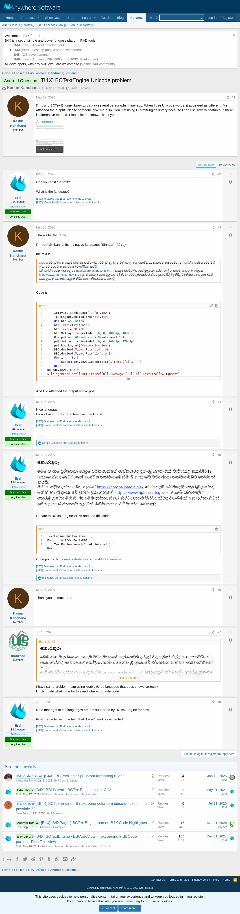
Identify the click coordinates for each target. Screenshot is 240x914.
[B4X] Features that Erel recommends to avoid (63, 198)
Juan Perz (22, 813)
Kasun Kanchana (23, 87)
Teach (105, 17)
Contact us (158, 879)
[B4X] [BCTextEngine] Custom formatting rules (83, 776)
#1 (233, 97)
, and (67, 577)
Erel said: (45, 641)
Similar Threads (80, 88)
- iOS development (31, 54)
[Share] (227, 97)
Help (216, 879)
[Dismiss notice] (233, 35)
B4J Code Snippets (65, 780)
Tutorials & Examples (52, 827)
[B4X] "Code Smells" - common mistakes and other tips (69, 202)
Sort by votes (226, 164)
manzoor (18, 656)
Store (71, 17)
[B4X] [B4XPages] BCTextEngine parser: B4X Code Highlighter (94, 823)
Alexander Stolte (26, 780)
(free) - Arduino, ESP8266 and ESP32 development (56, 59)
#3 (219, 227)
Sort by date (206, 164)
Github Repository (81, 25)
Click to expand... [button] (129, 677)
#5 (219, 455)
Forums (136, 17)
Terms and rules (178, 879)
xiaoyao (222, 826)
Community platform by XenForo (120, 887)
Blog (120, 17)
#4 (219, 402)
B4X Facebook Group (52, 25)
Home (10, 17)
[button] (30, 17)
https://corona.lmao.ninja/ (92, 270)
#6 (219, 590)
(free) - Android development (39, 45)
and (65, 442)
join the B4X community (97, 64)
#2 (219, 174)
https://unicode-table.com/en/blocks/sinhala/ (88, 559)
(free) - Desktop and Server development (48, 50)
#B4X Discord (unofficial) (18, 25)
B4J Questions (56, 813)
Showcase (53, 17)
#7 (219, 632)
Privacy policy (201, 879)
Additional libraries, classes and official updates (69, 794)
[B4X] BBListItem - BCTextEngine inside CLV (73, 790)
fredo (224, 780)
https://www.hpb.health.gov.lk (58, 274)
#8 (219, 702)
